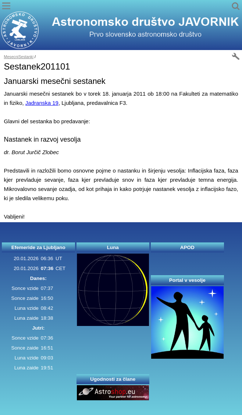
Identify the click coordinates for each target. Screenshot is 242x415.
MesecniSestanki (19, 56)
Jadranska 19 (41, 103)
